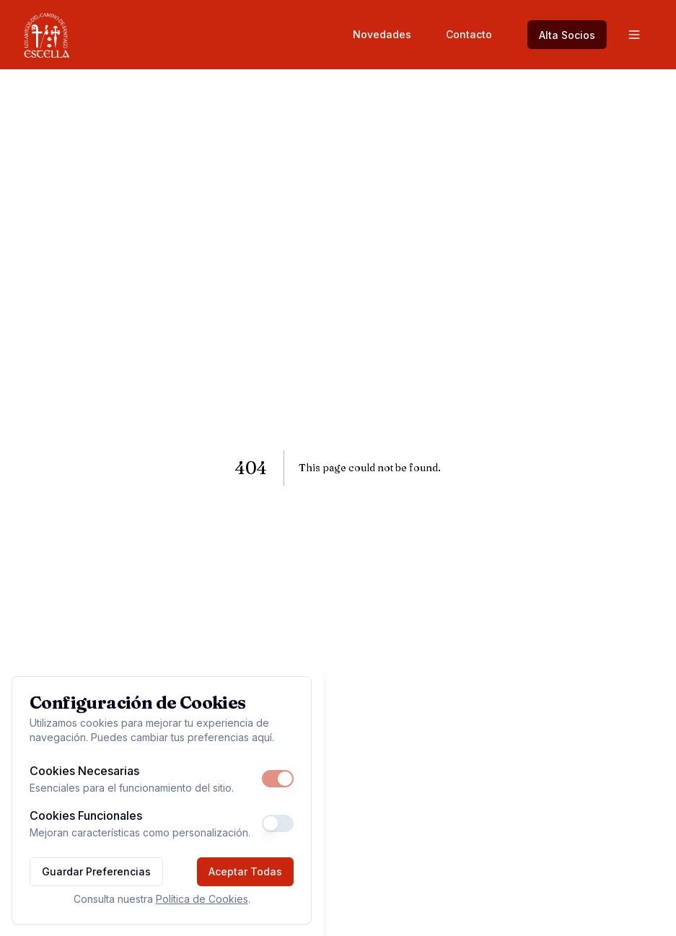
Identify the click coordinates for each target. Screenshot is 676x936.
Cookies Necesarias (84, 771)
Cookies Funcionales (86, 815)
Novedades (382, 34)
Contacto (469, 34)
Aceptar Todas (245, 871)
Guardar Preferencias (96, 871)
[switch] (278, 778)
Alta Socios (567, 35)
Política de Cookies (202, 899)
